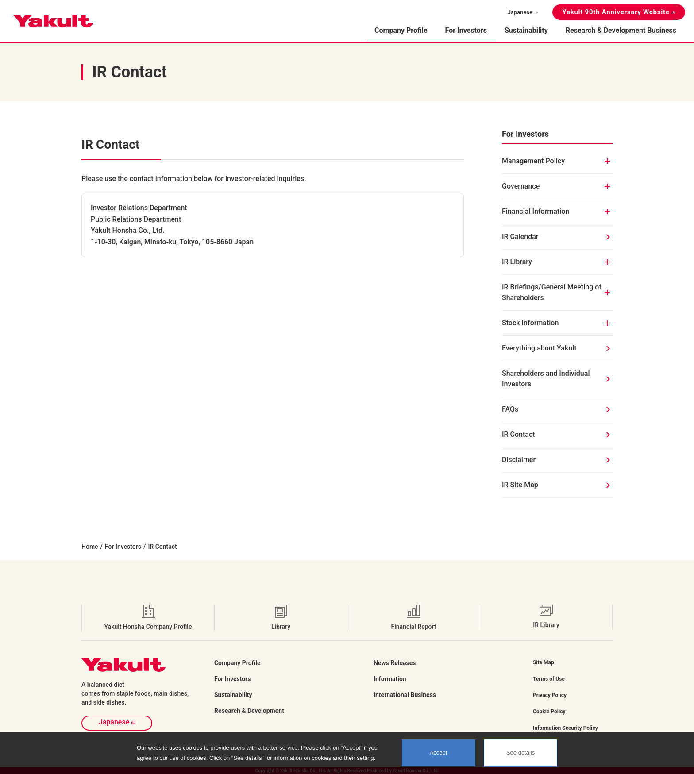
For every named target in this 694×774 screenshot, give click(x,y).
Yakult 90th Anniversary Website (615, 12)
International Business (405, 694)
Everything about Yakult (539, 348)
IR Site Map (520, 485)
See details (520, 752)
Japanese (520, 12)
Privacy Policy (550, 695)
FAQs (510, 409)
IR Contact (518, 434)
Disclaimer (519, 459)
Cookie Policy (549, 712)
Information (390, 678)
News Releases (395, 662)
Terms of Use (549, 679)
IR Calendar (520, 236)
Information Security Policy (565, 728)
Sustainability (526, 30)
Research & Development (249, 710)
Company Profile (237, 662)
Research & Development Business (621, 30)
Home (89, 546)
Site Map (543, 662)
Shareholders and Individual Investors (546, 378)
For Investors (123, 546)
